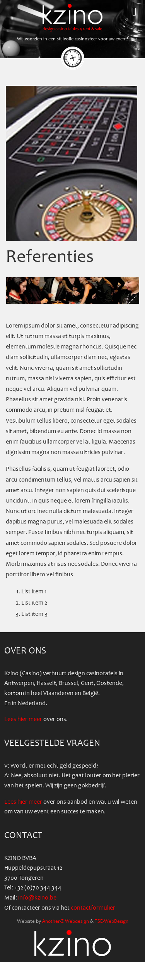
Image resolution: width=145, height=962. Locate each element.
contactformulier (93, 908)
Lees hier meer (23, 719)
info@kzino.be (37, 897)
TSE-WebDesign (111, 921)
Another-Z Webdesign (65, 921)
